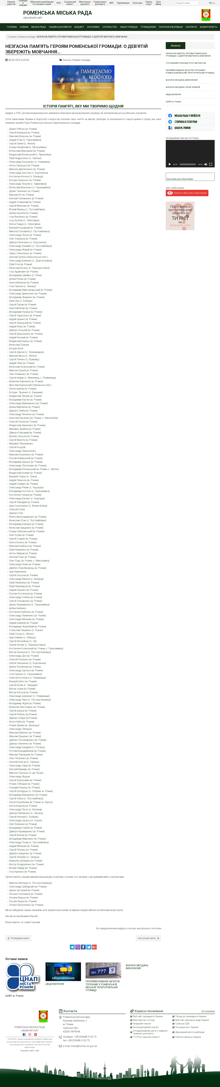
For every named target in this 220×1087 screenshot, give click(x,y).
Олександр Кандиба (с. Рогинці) (27, 747)
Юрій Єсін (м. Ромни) (20, 264)
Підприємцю (123, 3)
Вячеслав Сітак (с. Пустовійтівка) (27, 520)
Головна (12, 27)
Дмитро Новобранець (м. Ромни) (27, 568)
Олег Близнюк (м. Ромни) (23, 824)
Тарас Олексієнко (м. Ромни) (25, 253)
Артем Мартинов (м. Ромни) (24, 407)
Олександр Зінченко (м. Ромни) (26, 414)
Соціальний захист (70, 3)
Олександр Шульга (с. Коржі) (25, 820)
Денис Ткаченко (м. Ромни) (24, 191)
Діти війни (158, 3)
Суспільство (110, 27)
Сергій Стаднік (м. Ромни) (23, 538)
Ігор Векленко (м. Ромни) (23, 216)
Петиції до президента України (191, 1016)
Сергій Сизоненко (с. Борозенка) (27, 663)
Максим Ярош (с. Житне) (23, 355)
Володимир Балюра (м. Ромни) (26, 524)
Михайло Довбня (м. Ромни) (24, 428)
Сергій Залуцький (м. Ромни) (25, 322)
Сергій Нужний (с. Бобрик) (23, 816)
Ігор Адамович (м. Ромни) (23, 271)
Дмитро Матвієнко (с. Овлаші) (26, 813)
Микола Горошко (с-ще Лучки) (26, 772)
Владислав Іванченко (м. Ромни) (27, 425)
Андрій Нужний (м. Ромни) (23, 337)
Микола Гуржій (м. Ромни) (23, 370)
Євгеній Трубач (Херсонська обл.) (28, 257)
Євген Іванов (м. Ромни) (22, 388)
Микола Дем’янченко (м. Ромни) (27, 169)
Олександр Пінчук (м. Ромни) (25, 235)
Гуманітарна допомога (100, 3)
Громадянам (148, 27)
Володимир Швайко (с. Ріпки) (25, 275)
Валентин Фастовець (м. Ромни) (27, 707)
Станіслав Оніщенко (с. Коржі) (26, 630)
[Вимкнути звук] (205, 168)
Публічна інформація (171, 27)
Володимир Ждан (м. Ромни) (25, 703)
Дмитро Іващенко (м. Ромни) (25, 853)
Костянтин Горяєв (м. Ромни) (25, 494)
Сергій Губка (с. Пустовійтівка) (26, 798)
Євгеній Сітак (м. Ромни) (22, 557)
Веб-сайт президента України (148, 1016)
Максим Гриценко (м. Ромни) (25, 736)
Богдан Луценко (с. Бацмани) (26, 392)
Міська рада (38, 27)
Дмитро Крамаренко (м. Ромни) (27, 831)
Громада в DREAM (23, 3)
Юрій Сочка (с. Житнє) (21, 633)
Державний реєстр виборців (190, 1032)
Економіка (93, 27)
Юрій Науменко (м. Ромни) (23, 549)
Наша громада (129, 27)
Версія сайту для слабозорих (187, 196)
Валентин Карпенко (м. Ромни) (26, 381)
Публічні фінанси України (188, 1037)
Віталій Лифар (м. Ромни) (23, 868)
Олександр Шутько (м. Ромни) (26, 670)
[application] (190, 157)
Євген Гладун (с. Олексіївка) (24, 224)
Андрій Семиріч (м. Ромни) (23, 483)
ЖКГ (111, 3)
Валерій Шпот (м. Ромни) (23, 681)
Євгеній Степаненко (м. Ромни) (26, 198)
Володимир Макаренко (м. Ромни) (28, 794)
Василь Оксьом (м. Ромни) (24, 436)
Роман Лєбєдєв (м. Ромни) (24, 783)
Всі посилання (208, 1011)
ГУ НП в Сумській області (146, 1037)
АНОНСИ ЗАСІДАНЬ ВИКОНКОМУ (137, 966)
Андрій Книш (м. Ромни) (22, 326)
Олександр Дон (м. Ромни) (24, 655)
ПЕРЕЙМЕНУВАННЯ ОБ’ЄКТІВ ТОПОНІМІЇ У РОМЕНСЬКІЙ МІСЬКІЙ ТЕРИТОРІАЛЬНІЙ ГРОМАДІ (103, 985)
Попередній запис (19, 938)
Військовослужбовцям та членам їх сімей (42, 3)
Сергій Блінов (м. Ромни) (22, 835)
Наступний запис (148, 938)
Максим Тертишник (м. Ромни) (26, 754)
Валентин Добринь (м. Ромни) (25, 860)
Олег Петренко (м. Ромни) (23, 758)
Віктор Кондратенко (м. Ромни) (26, 864)
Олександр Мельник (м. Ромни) (26, 619)
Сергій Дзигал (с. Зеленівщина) (26, 352)
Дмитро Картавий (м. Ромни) (25, 432)
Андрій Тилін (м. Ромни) (22, 363)
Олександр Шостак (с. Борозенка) (28, 172)
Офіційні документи (60, 27)
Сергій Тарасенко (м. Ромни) (25, 315)
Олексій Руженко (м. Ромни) (25, 659)
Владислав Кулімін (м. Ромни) (25, 472)
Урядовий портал (142, 1023)
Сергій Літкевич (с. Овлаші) (24, 857)
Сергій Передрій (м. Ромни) (24, 502)
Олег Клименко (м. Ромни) (23, 374)
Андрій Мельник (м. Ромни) (24, 846)
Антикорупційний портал (146, 1027)
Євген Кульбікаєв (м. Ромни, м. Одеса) (31, 802)
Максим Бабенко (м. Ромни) (25, 732)
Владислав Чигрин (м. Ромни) (25, 396)
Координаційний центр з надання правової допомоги (150, 1032)
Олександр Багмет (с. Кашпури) (27, 498)
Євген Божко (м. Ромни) (23, 542)
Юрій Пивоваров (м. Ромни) (24, 586)
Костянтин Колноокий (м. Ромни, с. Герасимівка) (36, 648)
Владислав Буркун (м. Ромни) (25, 341)
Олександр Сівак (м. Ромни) (24, 765)
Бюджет (79, 27)
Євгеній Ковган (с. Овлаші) (24, 761)
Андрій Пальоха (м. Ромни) (24, 480)
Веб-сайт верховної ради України (192, 1019)
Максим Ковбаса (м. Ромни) (25, 546)
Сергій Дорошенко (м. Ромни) (26, 333)
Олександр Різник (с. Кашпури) (26, 487)
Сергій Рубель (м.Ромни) (23, 714)
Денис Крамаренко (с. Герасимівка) (29, 604)
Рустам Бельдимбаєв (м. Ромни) (27, 750)
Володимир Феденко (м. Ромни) (27, 297)
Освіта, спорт (149, 3)
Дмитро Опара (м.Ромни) (23, 718)
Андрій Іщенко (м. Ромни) (23, 319)
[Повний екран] (210, 168)
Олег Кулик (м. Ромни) (21, 535)
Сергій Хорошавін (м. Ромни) (25, 780)
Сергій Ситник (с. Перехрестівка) (27, 644)
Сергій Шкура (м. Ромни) (23, 710)
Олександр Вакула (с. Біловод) (26, 578)
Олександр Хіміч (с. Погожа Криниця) (30, 699)
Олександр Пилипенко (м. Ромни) (27, 615)
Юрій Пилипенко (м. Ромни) (24, 582)
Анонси (67, 60)
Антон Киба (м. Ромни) (21, 721)
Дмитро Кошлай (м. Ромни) (24, 330)
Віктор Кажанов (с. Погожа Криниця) (30, 652)
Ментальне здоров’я (85, 3)
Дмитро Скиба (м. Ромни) (23, 410)
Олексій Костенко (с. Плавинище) (27, 677)
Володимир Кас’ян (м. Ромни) (25, 399)
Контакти (191, 27)
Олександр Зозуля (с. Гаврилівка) (28, 183)
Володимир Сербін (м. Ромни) (25, 827)
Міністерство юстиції (144, 1019)
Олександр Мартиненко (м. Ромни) (28, 403)
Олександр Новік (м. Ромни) (24, 564)
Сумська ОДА (182, 1023)
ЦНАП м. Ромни (14, 995)
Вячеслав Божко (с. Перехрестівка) (29, 267)
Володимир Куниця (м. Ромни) (25, 311)
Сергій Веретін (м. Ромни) (23, 439)
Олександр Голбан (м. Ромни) (25, 597)
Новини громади (26, 37)
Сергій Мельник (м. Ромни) (24, 205)
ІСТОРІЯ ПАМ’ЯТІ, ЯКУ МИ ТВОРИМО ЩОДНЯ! (83, 106)
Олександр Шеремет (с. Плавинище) (29, 696)
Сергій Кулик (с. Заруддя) (23, 685)
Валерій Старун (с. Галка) (23, 476)
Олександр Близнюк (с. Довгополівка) (30, 260)
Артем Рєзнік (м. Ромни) (22, 278)
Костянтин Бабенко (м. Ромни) (26, 611)
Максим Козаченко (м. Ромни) (26, 454)
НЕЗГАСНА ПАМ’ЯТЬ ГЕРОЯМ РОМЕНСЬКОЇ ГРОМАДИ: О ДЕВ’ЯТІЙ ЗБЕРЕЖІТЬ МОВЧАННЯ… (190, 54)
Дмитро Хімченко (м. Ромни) (25, 743)
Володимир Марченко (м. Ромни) (27, 838)
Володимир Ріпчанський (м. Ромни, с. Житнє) (34, 469)
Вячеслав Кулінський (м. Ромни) (27, 366)
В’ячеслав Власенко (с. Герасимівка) (29, 187)
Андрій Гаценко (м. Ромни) (23, 589)
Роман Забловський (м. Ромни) (26, 531)
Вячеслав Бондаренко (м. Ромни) (27, 516)
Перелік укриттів (11, 3)
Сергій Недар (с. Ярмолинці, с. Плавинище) (32, 377)
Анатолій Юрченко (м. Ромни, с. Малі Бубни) (33, 418)
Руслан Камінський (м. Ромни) (26, 458)
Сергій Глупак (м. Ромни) (22, 304)
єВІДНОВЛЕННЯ (55, 983)
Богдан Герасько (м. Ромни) (25, 180)
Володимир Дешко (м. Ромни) (25, 461)
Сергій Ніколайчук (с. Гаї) (23, 641)
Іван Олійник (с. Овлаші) (22, 637)
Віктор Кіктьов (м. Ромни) (23, 692)
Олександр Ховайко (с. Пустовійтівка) (30, 246)
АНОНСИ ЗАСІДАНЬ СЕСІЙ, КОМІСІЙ (183, 90)
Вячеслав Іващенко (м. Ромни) (26, 527)
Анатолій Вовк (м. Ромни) (23, 308)
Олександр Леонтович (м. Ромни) (27, 465)
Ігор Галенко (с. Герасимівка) (25, 674)
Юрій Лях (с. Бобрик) (20, 300)
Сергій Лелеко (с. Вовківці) (24, 359)
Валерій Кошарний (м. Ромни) (25, 227)
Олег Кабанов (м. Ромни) (23, 238)
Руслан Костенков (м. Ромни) (25, 593)
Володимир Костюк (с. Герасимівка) (29, 491)
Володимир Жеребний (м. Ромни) (27, 626)
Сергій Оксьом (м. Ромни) (23, 575)
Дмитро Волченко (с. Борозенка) (27, 242)
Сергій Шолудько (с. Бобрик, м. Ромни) (31, 791)
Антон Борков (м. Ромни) (23, 805)
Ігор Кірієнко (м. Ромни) (22, 871)
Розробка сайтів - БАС (29, 1050)
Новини (24, 27)
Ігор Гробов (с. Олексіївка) (24, 220)
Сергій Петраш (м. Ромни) (23, 849)
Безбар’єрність (208, 27)
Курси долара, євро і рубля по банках (180, 182)
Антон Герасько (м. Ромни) (24, 165)
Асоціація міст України (187, 1027)
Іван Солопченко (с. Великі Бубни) (28, 505)
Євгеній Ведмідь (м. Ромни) (24, 769)
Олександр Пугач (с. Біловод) (25, 809)
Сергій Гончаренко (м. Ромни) (25, 600)
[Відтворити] (169, 168)
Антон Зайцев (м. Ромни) (23, 553)
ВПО (59, 3)
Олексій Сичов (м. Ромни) (23, 421)
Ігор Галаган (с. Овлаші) (22, 286)
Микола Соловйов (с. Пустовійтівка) (29, 231)
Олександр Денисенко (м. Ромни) (28, 293)
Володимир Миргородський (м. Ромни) (30, 289)
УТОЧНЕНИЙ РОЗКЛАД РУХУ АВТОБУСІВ (186, 63)
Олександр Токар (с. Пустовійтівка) (29, 842)
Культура (138, 3)
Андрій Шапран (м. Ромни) (23, 622)
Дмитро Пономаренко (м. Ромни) (27, 739)
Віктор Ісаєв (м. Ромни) (22, 688)
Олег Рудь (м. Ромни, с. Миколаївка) (29, 560)
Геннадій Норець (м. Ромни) (24, 787)
